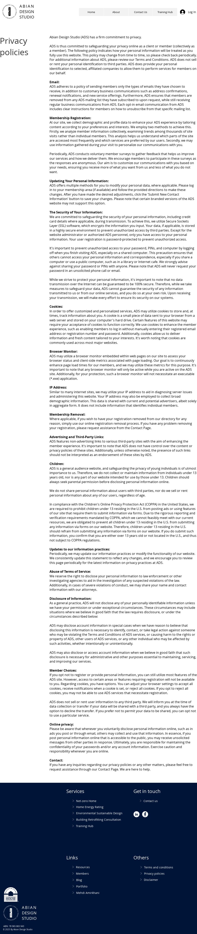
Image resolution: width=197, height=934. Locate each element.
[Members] (90, 873)
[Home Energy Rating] (100, 807)
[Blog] (90, 880)
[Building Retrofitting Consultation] (103, 819)
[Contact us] (157, 801)
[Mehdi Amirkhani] (97, 893)
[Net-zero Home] (102, 801)
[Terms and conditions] (166, 867)
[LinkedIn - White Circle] (136, 814)
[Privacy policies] (166, 873)
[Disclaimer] (166, 880)
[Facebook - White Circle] (145, 814)
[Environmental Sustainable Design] (103, 813)
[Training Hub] (103, 826)
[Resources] (90, 867)
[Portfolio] (90, 886)
